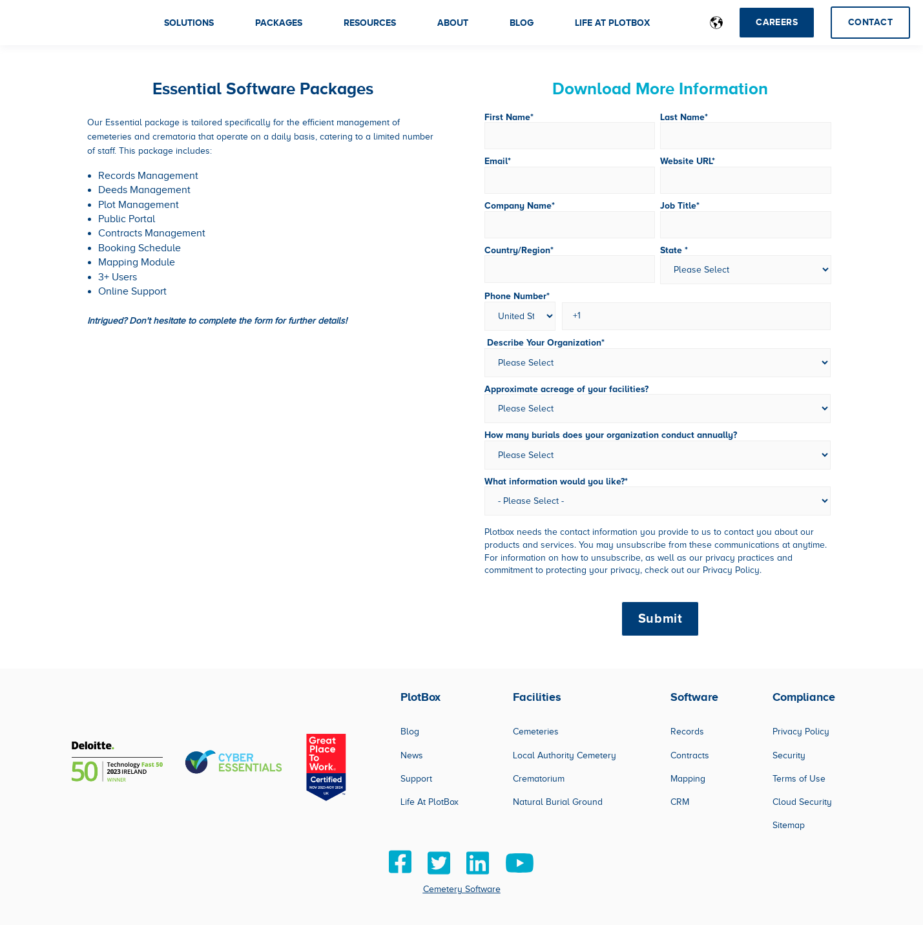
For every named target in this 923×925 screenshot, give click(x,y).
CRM (679, 802)
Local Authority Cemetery (564, 755)
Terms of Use (799, 779)
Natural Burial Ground (558, 802)
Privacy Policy (801, 731)
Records (687, 731)
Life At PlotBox (429, 802)
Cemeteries (536, 731)
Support (416, 779)
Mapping (687, 779)
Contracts (689, 755)
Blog (409, 731)
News (411, 755)
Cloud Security (802, 802)
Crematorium (539, 779)
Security (789, 755)
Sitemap (789, 825)
